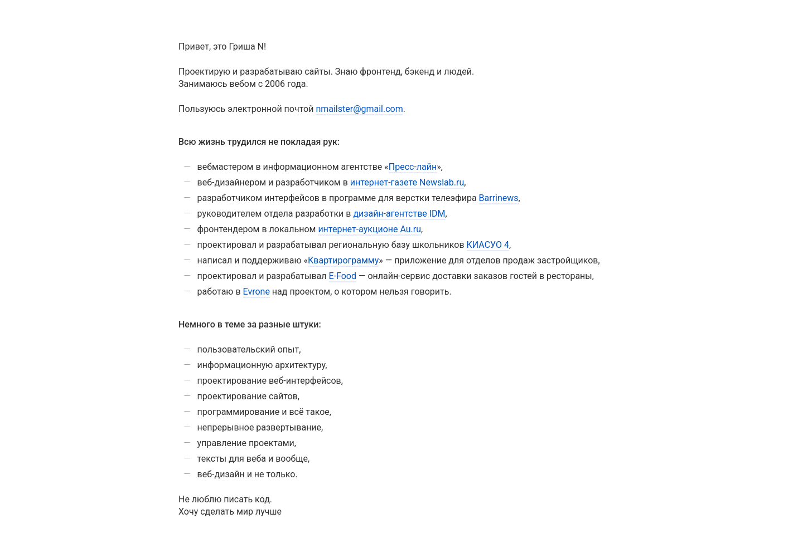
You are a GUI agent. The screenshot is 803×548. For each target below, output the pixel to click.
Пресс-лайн (413, 167)
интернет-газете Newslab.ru (407, 182)
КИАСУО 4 (488, 244)
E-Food (342, 276)
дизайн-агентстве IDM (399, 213)
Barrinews (499, 198)
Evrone (256, 291)
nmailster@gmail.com (359, 109)
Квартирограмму (343, 260)
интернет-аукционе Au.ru (369, 229)
